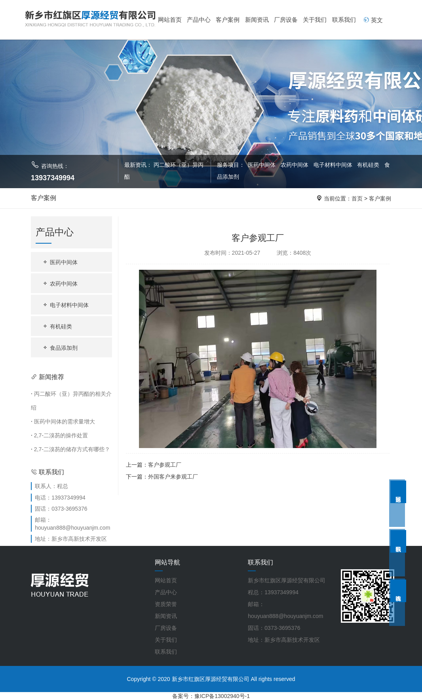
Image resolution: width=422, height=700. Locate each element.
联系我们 (344, 19)
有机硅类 (369, 165)
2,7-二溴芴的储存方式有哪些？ (70, 449)
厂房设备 (286, 19)
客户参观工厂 (164, 465)
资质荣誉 (166, 604)
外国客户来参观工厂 (173, 476)
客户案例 (228, 19)
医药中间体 (261, 165)
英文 (373, 20)
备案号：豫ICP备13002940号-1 (211, 696)
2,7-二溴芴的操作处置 (59, 435)
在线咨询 (398, 591)
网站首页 (170, 19)
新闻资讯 (257, 19)
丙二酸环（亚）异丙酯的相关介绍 (71, 401)
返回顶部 (398, 492)
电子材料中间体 (334, 165)
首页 (357, 198)
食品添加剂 (60, 347)
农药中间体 (295, 165)
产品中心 (199, 19)
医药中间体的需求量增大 (63, 421)
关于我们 (315, 19)
